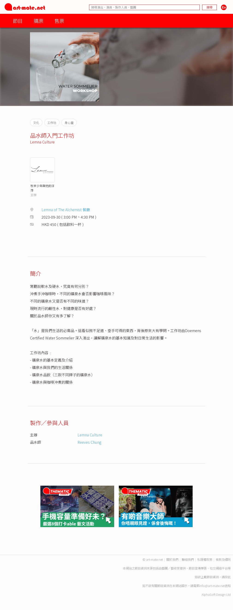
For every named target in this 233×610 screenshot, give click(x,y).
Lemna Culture (42, 142)
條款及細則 (223, 559)
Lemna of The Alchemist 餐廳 (66, 209)
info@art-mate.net (212, 586)
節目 (18, 20)
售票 (59, 20)
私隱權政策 (204, 559)
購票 (38, 20)
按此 (228, 577)
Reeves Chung (89, 442)
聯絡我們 (188, 559)
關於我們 (172, 559)
